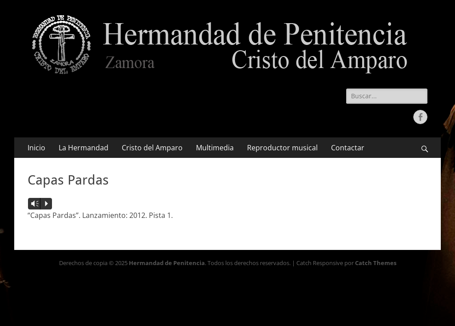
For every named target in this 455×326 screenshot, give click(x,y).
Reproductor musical (282, 148)
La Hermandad (83, 148)
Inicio (36, 148)
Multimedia (215, 148)
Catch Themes (375, 263)
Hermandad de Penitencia (167, 263)
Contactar (347, 148)
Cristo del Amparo (152, 148)
